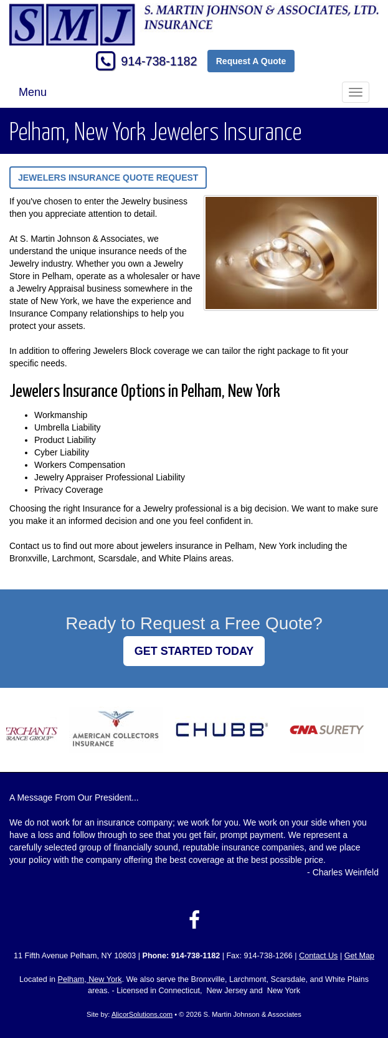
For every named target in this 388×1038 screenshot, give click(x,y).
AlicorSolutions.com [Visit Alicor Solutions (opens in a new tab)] (142, 1014)
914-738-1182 (159, 61)
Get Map (359, 955)
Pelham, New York (90, 979)
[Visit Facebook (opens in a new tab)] (194, 920)
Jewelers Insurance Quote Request (108, 178)
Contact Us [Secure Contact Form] (318, 955)
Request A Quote (251, 61)
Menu (33, 92)
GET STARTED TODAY (194, 651)
